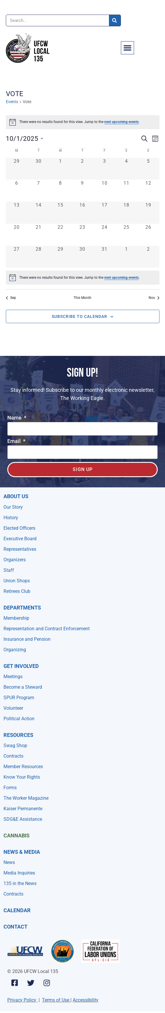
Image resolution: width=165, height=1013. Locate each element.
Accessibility (85, 1000)
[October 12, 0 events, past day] (148, 191)
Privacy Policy (21, 1000)
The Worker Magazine (26, 798)
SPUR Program (19, 697)
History (11, 517)
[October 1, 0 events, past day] (61, 169)
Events (12, 101)
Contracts (13, 756)
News (9, 862)
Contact (15, 927)
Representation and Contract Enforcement (47, 628)
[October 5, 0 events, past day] (148, 169)
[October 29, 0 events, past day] (61, 257)
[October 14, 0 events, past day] (39, 213)
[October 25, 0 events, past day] (126, 235)
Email (14, 441)
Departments (22, 608)
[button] (127, 48)
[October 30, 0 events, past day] (82, 257)
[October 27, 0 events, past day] (17, 257)
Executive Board (20, 538)
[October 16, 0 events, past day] (82, 213)
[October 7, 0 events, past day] (39, 191)
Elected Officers (19, 528)
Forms (10, 787)
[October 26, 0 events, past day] (148, 235)
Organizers (15, 559)
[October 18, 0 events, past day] (126, 213)
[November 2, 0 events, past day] (148, 257)
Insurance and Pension (27, 639)
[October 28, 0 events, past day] (39, 257)
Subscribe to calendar (79, 316)
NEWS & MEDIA (22, 852)
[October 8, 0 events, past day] (61, 191)
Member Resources (23, 766)
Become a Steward (23, 687)
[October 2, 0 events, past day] (82, 169)
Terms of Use (55, 1000)
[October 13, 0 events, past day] (17, 213)
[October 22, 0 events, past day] (61, 235)
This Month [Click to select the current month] (82, 298)
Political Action (19, 718)
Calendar (17, 910)
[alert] (82, 122)
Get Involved (21, 666)
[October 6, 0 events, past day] (17, 191)
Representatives (20, 549)
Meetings (13, 676)
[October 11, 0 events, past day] (126, 191)
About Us (16, 496)
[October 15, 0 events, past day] (61, 213)
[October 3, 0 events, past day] (104, 169)
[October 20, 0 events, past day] (17, 235)
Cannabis (16, 835)
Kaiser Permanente (23, 808)
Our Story (13, 507)
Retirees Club (17, 591)
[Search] (115, 20)
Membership (16, 618)
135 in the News (20, 883)
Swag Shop (15, 745)
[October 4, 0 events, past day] (126, 169)
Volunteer (13, 708)
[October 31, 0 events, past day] (104, 257)
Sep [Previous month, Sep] (11, 298)
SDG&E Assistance (23, 819)
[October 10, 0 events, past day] (104, 191)
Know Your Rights (22, 777)
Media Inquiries (19, 873)
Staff (9, 570)
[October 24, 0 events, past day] (104, 235)
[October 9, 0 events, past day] (82, 191)
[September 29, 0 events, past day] (17, 169)
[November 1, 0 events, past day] (126, 257)
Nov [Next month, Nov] (154, 298)
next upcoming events (121, 122)
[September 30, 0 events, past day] (39, 169)
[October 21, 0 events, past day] (39, 235)
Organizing (15, 649)
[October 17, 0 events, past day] (104, 213)
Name (15, 418)
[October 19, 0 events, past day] (148, 213)
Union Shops (17, 580)
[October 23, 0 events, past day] (82, 235)
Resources (18, 735)
